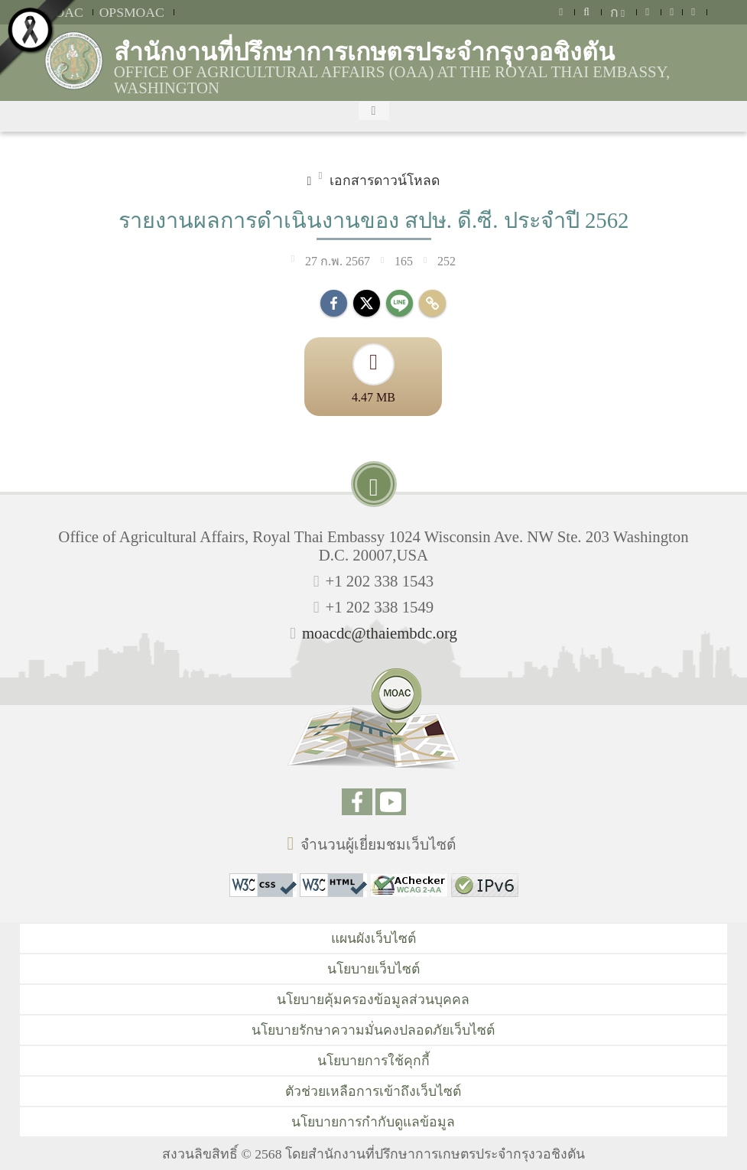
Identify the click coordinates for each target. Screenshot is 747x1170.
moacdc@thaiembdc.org (379, 633)
